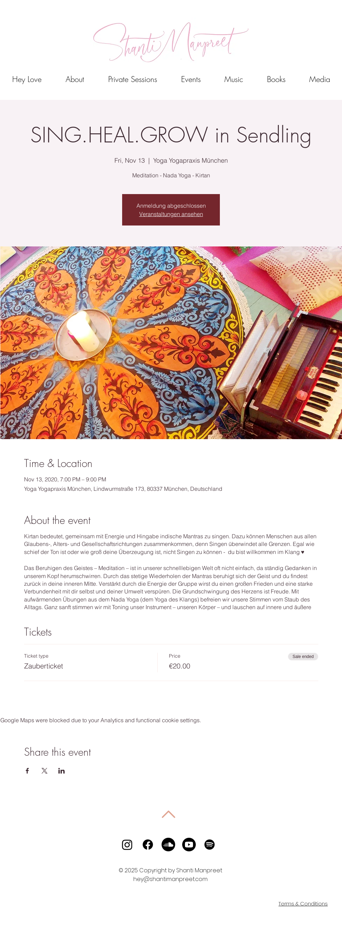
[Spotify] (209, 844)
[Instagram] (127, 844)
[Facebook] (148, 844)
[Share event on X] (44, 771)
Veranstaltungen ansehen (171, 213)
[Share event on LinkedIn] (61, 771)
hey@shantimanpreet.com (170, 879)
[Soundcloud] (168, 844)
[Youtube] (189, 844)
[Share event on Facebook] (27, 771)
